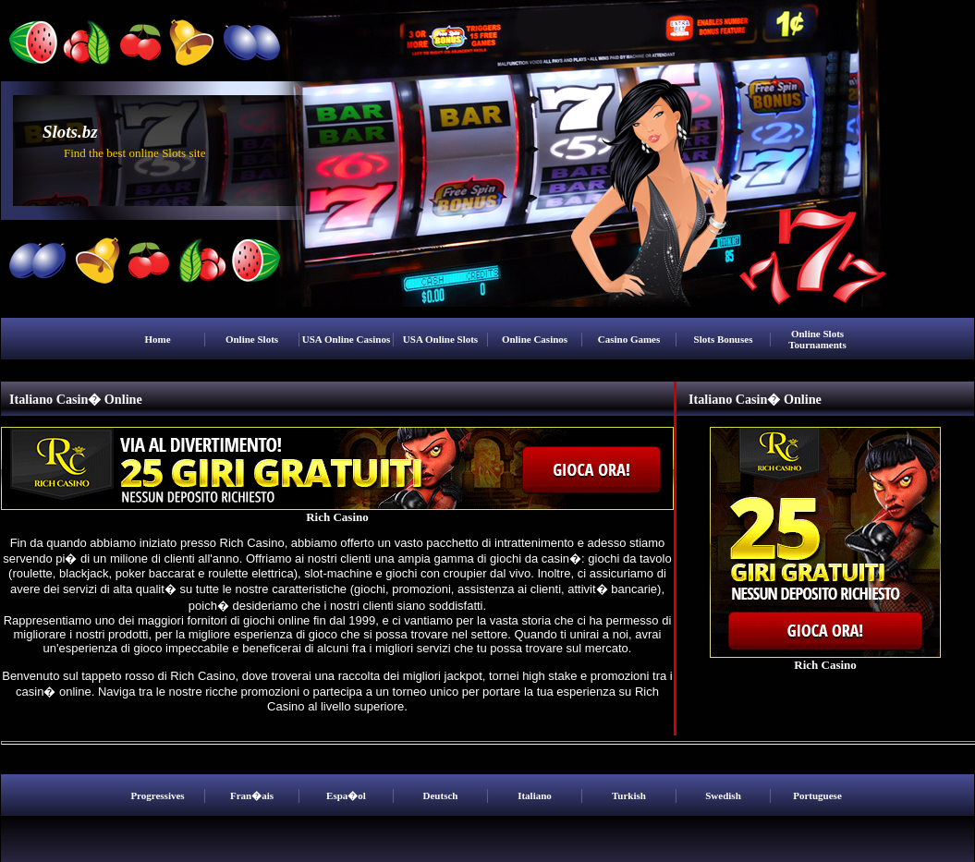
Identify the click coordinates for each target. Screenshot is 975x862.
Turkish (629, 795)
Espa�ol (346, 795)
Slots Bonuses (723, 339)
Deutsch (440, 795)
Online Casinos (534, 339)
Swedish (723, 795)
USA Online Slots (440, 339)
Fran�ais (252, 795)
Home (157, 339)
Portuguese (817, 795)
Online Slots (251, 339)
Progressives (157, 795)
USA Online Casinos (346, 339)
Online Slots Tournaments (817, 339)
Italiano (535, 795)
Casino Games (629, 339)
